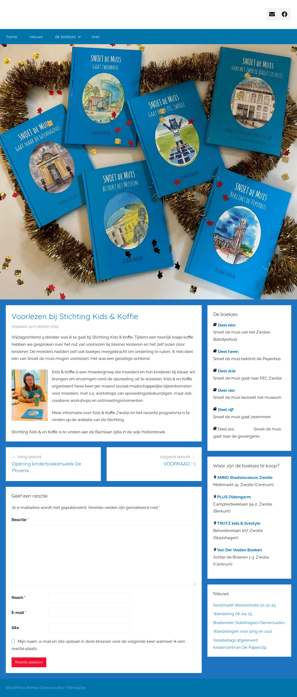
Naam (19, 597)
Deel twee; (228, 351)
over (95, 36)
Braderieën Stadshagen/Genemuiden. (249, 622)
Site (15, 627)
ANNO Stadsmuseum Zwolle (245, 477)
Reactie (20, 519)
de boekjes (68, 36)
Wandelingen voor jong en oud (242, 631)
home (11, 36)
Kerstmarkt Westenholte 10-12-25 (244, 605)
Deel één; (227, 325)
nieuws (36, 36)
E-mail (19, 612)
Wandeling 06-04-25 (232, 613)
